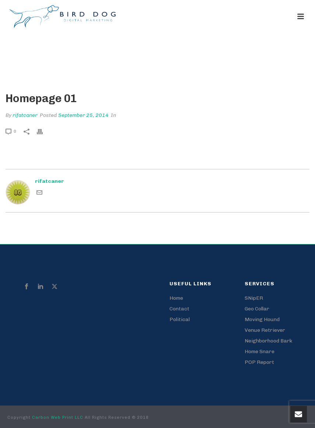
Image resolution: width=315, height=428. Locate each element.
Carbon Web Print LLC (58, 417)
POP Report (259, 362)
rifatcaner (25, 115)
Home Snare (259, 351)
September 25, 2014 (83, 115)
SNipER (254, 298)
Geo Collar (257, 309)
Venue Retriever (265, 330)
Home (227, 68)
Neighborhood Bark (268, 341)
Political (179, 319)
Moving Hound (262, 319)
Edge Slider (253, 68)
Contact (179, 309)
